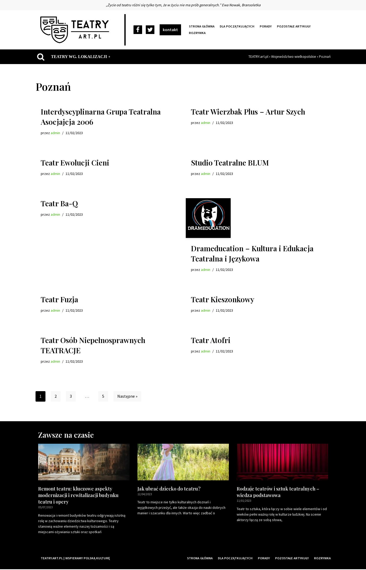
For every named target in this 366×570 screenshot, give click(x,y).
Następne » (127, 397)
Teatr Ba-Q (59, 203)
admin (55, 132)
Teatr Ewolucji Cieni (75, 163)
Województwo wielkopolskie (293, 56)
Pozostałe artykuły (294, 26)
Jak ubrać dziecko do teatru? (169, 489)
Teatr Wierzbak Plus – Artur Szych (248, 111)
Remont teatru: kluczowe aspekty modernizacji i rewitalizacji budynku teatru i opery (78, 495)
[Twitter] (150, 30)
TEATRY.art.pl (258, 56)
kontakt (170, 29)
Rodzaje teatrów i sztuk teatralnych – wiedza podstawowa (278, 492)
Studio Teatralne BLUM (230, 163)
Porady (266, 26)
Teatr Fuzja (59, 300)
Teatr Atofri (210, 340)
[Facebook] (137, 30)
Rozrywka (197, 33)
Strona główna (202, 26)
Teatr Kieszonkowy (222, 300)
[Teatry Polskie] (76, 30)
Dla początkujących (237, 26)
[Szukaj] (41, 57)
